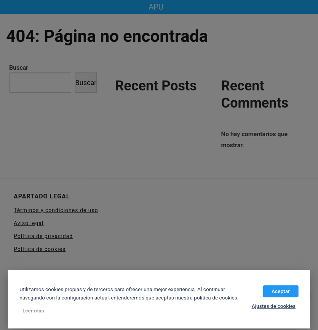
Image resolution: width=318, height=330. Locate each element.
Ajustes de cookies (274, 306)
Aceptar (281, 291)
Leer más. (34, 311)
